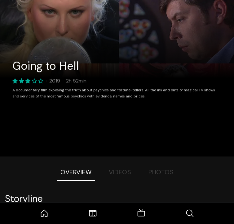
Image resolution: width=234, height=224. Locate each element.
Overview (75, 172)
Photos (161, 172)
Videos (120, 172)
